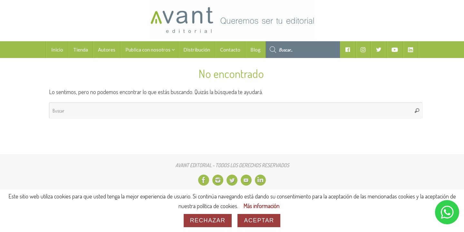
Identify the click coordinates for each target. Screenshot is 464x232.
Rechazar (208, 220)
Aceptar (259, 220)
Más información (261, 205)
